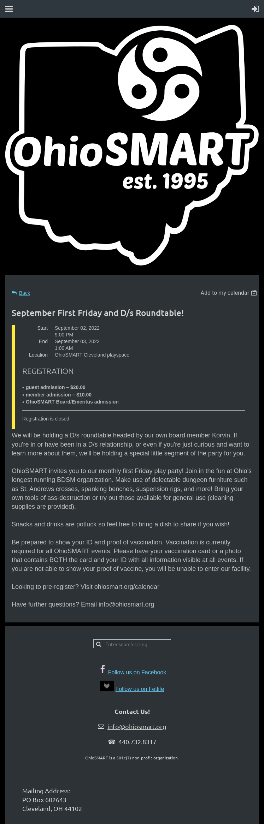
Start (42, 328)
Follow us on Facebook (137, 672)
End (43, 341)
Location (38, 355)
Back (24, 293)
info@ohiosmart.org (136, 726)
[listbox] (229, 292)
